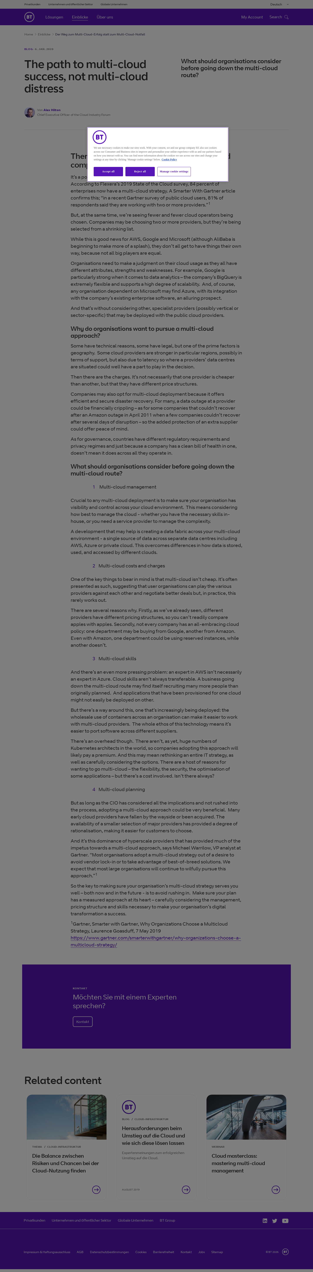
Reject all (140, 171)
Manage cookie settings (174, 171)
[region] (157, 154)
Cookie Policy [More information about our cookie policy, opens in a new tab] (169, 159)
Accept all (108, 171)
